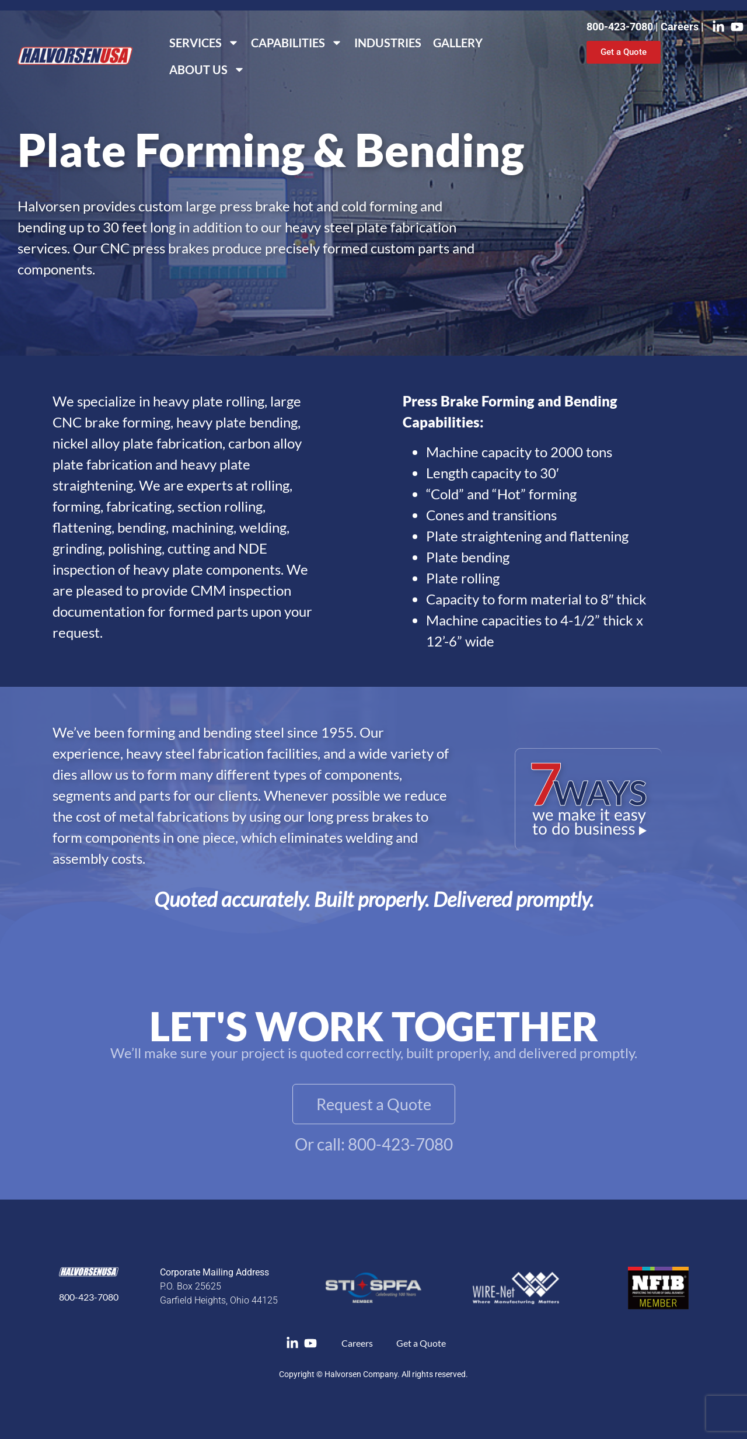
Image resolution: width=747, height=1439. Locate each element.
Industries (387, 43)
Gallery (458, 43)
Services (204, 42)
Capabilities (297, 42)
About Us (207, 69)
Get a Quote (421, 1342)
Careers (681, 26)
